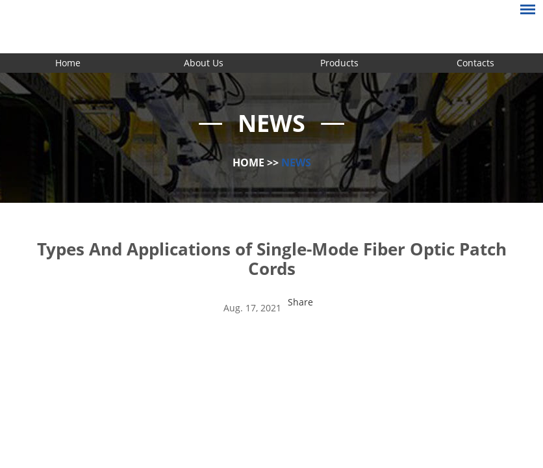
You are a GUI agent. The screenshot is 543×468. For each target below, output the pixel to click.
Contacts (475, 63)
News (296, 162)
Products (339, 63)
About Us (203, 63)
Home (68, 63)
